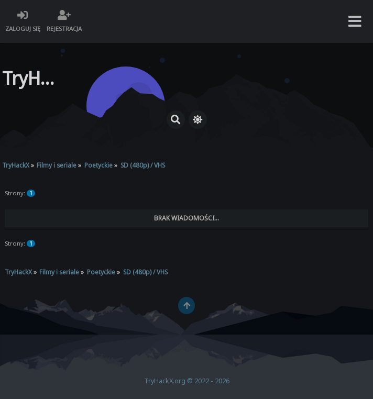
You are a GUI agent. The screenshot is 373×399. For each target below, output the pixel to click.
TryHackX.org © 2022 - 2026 (186, 380)
